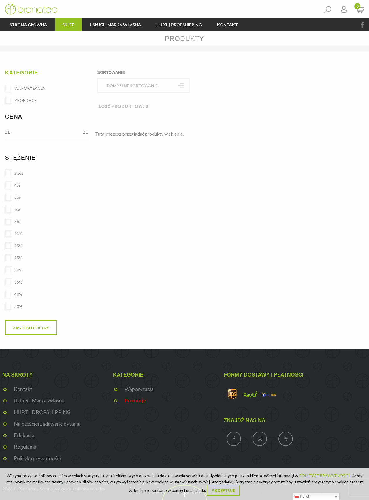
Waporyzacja (139, 389)
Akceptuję (223, 490)
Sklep (68, 24)
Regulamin (26, 446)
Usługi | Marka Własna (115, 24)
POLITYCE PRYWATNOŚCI (324, 475)
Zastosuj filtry (31, 328)
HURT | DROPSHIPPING (179, 24)
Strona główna (28, 24)
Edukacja (24, 435)
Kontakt (227, 24)
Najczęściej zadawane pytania (47, 423)
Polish (302, 496)
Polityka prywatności (37, 458)
